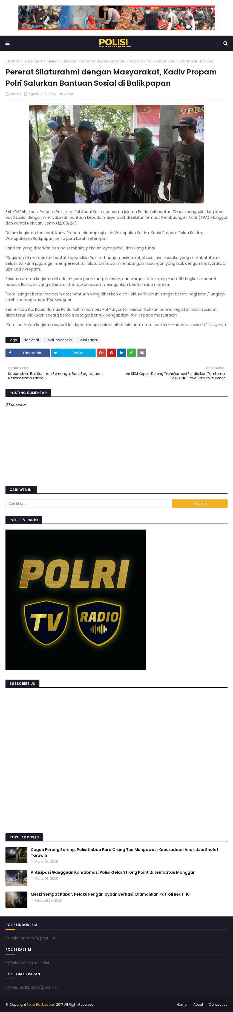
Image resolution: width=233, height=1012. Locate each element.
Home (181, 1004)
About (198, 1004)
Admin (15, 93)
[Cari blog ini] (88, 503)
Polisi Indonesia (59, 340)
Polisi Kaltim (33, 61)
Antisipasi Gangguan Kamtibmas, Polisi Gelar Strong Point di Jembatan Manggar (113, 872)
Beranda (12, 61)
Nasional (31, 340)
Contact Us (218, 1004)
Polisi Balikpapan (41, 1004)
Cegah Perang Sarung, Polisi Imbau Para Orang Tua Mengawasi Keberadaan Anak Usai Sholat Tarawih (124, 852)
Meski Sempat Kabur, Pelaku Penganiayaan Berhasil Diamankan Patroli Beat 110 (110, 894)
